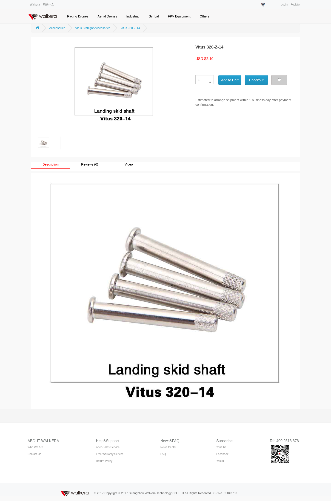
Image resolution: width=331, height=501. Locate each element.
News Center (168, 447)
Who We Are (35, 447)
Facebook (222, 454)
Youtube (221, 447)
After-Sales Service (108, 447)
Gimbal (153, 16)
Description (51, 164)
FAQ (163, 454)
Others (204, 16)
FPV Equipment (179, 16)
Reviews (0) (89, 164)
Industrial (132, 16)
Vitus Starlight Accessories (92, 28)
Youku (220, 461)
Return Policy (104, 461)
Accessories (57, 28)
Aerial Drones (107, 16)
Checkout (256, 80)
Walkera (35, 4)
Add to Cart (230, 80)
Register (296, 4)
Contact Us (34, 454)
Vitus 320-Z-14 (130, 28)
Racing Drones (77, 16)
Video (129, 164)
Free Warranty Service (110, 454)
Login (284, 4)
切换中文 (48, 4)
